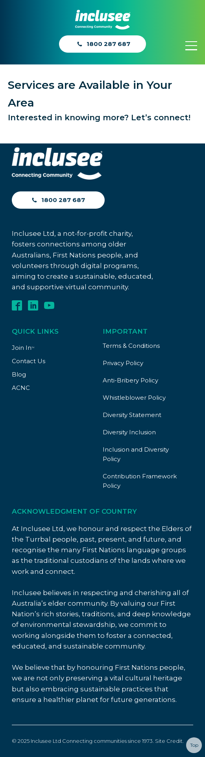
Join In (23, 347)
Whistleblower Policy (134, 397)
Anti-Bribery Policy (130, 380)
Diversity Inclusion (129, 432)
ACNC (21, 387)
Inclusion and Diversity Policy (136, 454)
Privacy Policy (123, 363)
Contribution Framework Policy (140, 480)
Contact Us (28, 361)
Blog (19, 374)
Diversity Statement (132, 415)
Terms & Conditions (131, 345)
